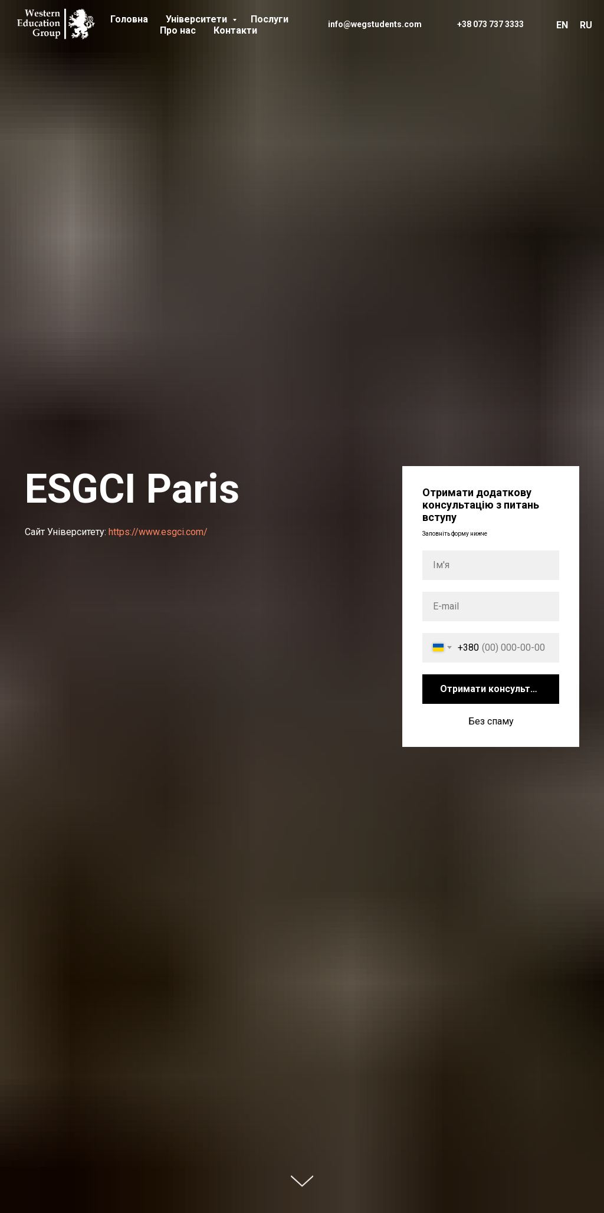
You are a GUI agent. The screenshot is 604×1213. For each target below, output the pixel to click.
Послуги (269, 19)
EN (562, 25)
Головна (129, 19)
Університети (197, 19)
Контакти (235, 30)
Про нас (178, 30)
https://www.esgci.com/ (158, 531)
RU (586, 25)
